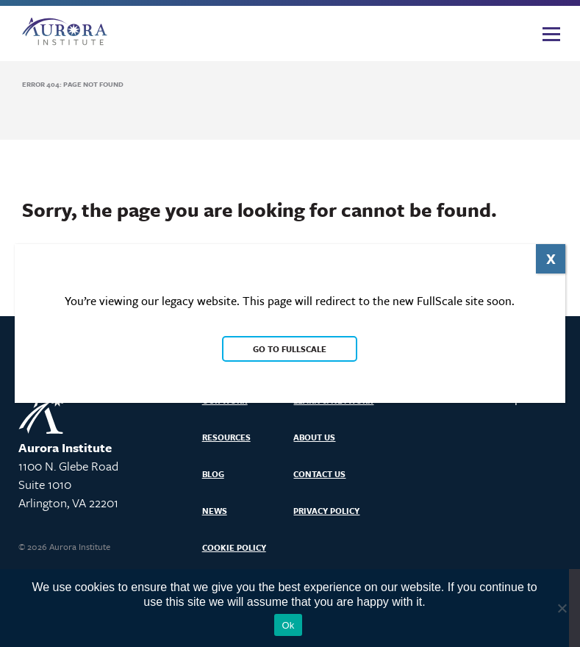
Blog (213, 474)
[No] (561, 608)
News (214, 510)
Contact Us (319, 474)
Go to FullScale (289, 349)
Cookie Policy (234, 547)
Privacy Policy (326, 510)
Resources (226, 437)
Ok (288, 625)
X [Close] (551, 258)
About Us (314, 437)
